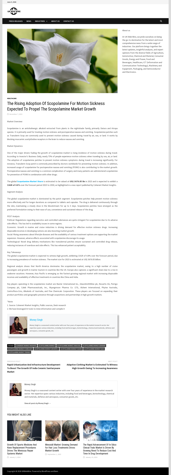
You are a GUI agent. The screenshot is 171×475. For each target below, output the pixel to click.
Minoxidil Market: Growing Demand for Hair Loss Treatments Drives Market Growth (61, 447)
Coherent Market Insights (26, 345)
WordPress (46, 471)
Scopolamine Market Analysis (68, 345)
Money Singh (36, 319)
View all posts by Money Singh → (37, 403)
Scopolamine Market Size (94, 349)
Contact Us (68, 21)
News (28, 21)
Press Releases (16, 21)
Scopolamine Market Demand (94, 345)
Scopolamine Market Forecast (20, 349)
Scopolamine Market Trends (19, 352)
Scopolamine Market (47, 345)
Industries (40, 21)
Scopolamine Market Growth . (46, 349)
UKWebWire (26, 471)
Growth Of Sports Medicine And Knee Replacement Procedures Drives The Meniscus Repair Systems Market (22, 449)
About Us (55, 21)
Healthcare (12, 98)
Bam (56, 471)
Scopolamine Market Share (30, 181)
